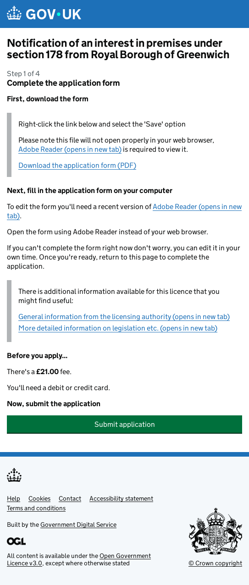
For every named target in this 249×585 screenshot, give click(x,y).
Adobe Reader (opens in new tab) (70, 149)
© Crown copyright (215, 563)
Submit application (124, 424)
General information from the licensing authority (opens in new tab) (124, 316)
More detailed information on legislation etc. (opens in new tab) (117, 328)
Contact (70, 498)
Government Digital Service (78, 524)
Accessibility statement (121, 498)
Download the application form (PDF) (77, 165)
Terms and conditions (36, 508)
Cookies (39, 498)
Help (13, 498)
